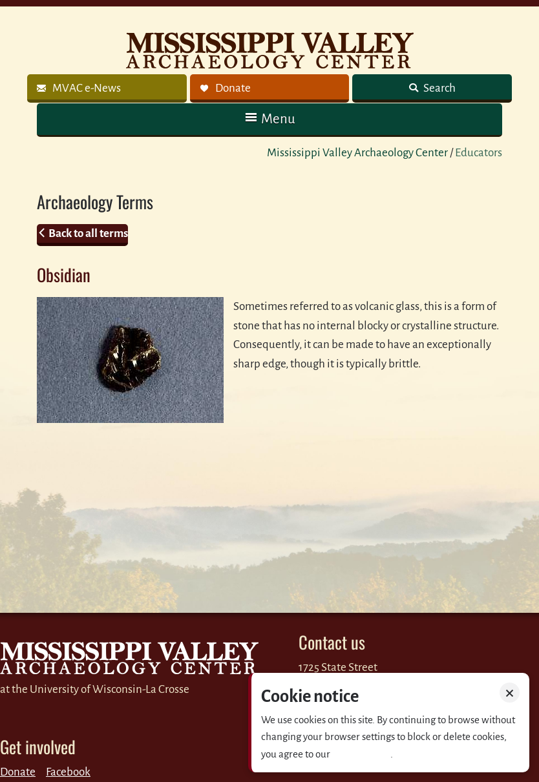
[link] (107, 88)
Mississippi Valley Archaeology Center (357, 153)
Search (438, 88)
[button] (269, 119)
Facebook (68, 772)
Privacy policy (361, 753)
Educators (478, 153)
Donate (18, 772)
